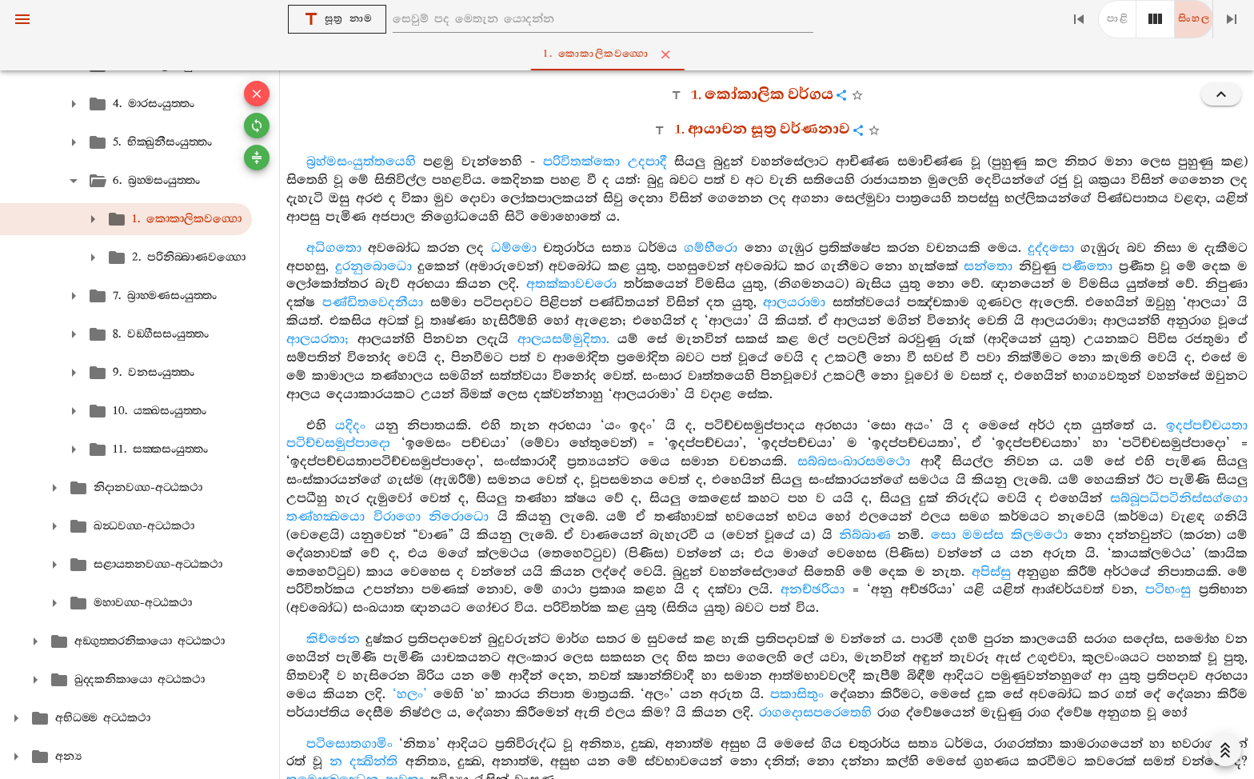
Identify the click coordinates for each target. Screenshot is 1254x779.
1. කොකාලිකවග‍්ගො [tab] (630, 54)
